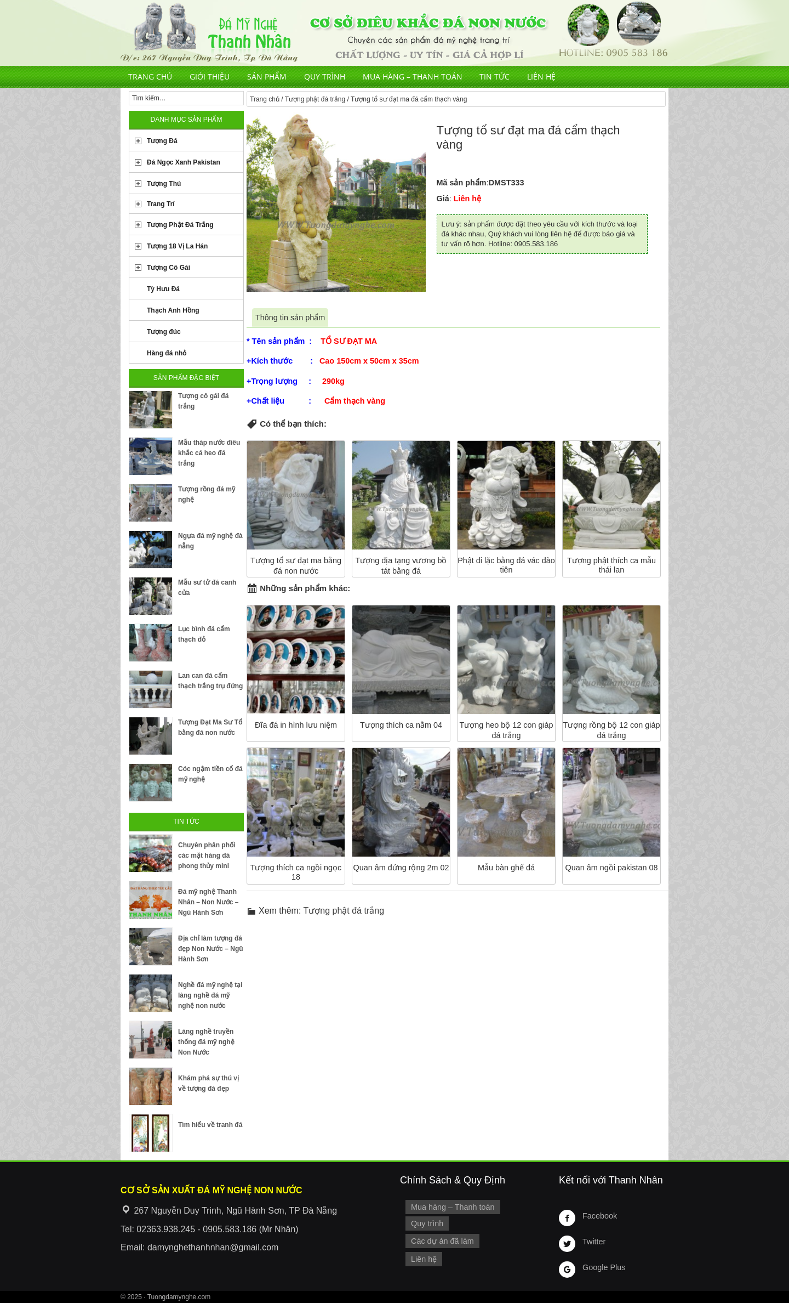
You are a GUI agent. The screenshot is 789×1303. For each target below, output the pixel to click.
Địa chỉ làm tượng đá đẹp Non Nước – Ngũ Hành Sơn (210, 948)
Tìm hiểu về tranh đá (210, 1125)
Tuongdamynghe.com (179, 1297)
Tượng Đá (162, 141)
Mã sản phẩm (462, 182)
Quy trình (324, 76)
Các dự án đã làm (442, 1241)
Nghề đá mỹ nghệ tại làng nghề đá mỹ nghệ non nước (210, 995)
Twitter (593, 1241)
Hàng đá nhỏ (166, 353)
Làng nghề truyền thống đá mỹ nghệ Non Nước (206, 1042)
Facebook (599, 1215)
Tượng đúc (164, 332)
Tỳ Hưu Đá (163, 289)
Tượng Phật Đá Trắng (180, 225)
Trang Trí (161, 204)
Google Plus (603, 1267)
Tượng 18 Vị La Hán (177, 246)
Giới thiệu (210, 76)
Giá (443, 198)
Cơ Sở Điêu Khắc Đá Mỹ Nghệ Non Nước (394, 33)
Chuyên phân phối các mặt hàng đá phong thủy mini (206, 855)
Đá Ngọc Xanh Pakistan (183, 162)
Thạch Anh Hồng (173, 310)
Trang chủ (150, 76)
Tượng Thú (164, 184)
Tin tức (494, 76)
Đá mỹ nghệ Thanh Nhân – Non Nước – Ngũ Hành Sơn (208, 902)
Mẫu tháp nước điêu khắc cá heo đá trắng (209, 453)
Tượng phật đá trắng (315, 99)
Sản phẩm (267, 76)
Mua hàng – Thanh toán (412, 76)
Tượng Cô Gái (168, 267)
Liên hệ (541, 76)
